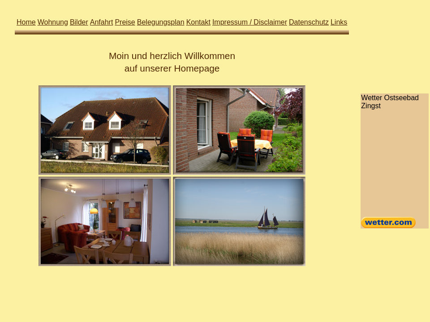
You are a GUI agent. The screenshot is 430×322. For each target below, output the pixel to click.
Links (339, 22)
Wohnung (53, 22)
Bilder (79, 22)
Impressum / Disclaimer (249, 22)
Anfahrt (101, 22)
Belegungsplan (161, 22)
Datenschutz (309, 22)
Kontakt (198, 22)
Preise (125, 22)
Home (26, 22)
